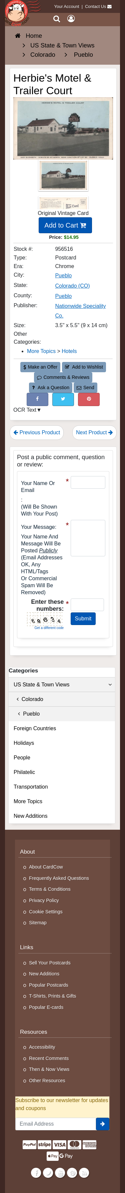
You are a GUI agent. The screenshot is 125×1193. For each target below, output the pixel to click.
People (22, 757)
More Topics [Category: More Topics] (41, 351)
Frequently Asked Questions (59, 878)
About (27, 852)
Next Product (94, 432)
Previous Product (36, 432)
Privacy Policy (44, 900)
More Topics (28, 801)
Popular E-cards (46, 1007)
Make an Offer (40, 367)
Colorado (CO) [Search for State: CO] (72, 286)
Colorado (28, 699)
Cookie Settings (46, 911)
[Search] (56, 19)
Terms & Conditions (50, 889)
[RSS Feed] (84, 1172)
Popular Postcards (48, 985)
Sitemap (38, 922)
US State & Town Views (63, 685)
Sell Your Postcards (50, 962)
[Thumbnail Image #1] (63, 177)
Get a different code (49, 628)
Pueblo (27, 714)
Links (26, 947)
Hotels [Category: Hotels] (69, 351)
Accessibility (42, 1047)
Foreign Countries (35, 728)
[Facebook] (36, 1172)
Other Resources (47, 1080)
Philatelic (24, 772)
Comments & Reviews (63, 377)
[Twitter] (48, 1172)
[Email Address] (55, 1124)
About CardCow (46, 867)
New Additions (30, 816)
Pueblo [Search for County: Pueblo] (63, 296)
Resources (33, 1032)
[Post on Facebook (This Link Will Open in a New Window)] (37, 399)
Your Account (66, 6)
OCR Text (24, 410)
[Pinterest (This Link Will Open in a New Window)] (89, 399)
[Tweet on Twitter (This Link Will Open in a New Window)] (63, 399)
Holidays (24, 743)
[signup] (102, 1124)
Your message (38, 527)
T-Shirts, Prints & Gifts (52, 996)
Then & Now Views (49, 1069)
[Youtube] (60, 1172)
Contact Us (95, 6)
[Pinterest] (72, 1172)
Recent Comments (49, 1058)
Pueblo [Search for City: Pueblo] (63, 275)
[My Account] (71, 19)
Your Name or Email (38, 486)
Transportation (31, 787)
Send (85, 387)
